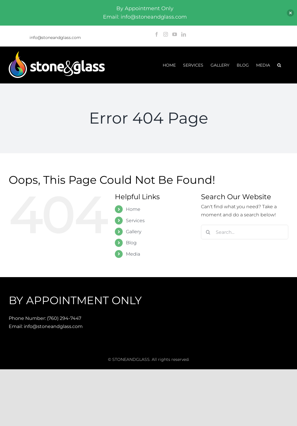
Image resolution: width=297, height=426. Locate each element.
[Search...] (244, 232)
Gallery (133, 231)
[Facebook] (156, 34)
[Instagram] (165, 34)
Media (133, 254)
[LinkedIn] (183, 34)
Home (133, 209)
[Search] (208, 232)
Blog (131, 242)
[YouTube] (174, 34)
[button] (279, 65)
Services (135, 220)
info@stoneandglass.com (55, 37)
